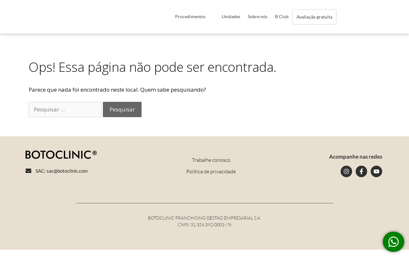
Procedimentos (190, 16)
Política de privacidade (211, 171)
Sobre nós (257, 16)
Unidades (231, 16)
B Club (282, 16)
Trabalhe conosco (211, 160)
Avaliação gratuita (314, 16)
